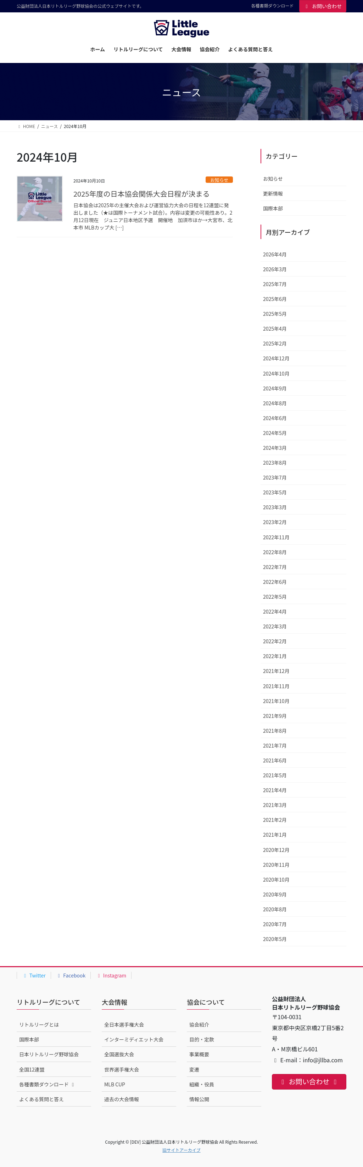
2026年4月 (275, 254)
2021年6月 (275, 760)
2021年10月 (276, 700)
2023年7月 (275, 477)
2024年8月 (275, 403)
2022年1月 (275, 656)
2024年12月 (276, 358)
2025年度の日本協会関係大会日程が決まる (141, 193)
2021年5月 (275, 775)
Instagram (111, 975)
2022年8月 (275, 552)
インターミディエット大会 (133, 1039)
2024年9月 (275, 388)
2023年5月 (275, 492)
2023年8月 (275, 462)
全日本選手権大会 (124, 1024)
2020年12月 (276, 849)
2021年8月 (275, 730)
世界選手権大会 (121, 1069)
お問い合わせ (323, 6)
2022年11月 (276, 537)
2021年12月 (276, 670)
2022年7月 (275, 566)
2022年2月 (275, 641)
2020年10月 (276, 879)
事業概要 (199, 1054)
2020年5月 (275, 938)
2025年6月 (275, 298)
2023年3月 (275, 507)
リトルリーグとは (39, 1024)
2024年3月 (275, 447)
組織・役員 (201, 1084)
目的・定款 (201, 1039)
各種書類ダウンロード (272, 5)
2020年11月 (276, 864)
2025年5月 (275, 313)
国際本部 (273, 208)
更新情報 (273, 193)
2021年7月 (275, 745)
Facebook (71, 975)
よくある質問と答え (41, 1099)
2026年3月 (275, 269)
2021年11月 (276, 686)
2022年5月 (275, 596)
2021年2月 (275, 819)
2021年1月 (275, 834)
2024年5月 (275, 432)
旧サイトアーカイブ (181, 1150)
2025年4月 (275, 328)
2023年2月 (275, 522)
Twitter (34, 975)
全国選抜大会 (119, 1054)
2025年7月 (275, 284)
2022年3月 (275, 626)
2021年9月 (275, 715)
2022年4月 (275, 611)
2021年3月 (275, 804)
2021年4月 (275, 790)
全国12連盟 (32, 1069)
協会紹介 (199, 1024)
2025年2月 (275, 343)
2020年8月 (275, 909)
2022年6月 (275, 581)
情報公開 (199, 1099)
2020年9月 (275, 894)
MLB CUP (114, 1084)
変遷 (194, 1069)
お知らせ (219, 179)
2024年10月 (276, 373)
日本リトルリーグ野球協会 (49, 1054)
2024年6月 (275, 418)
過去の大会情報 (121, 1099)
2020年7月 (275, 924)
